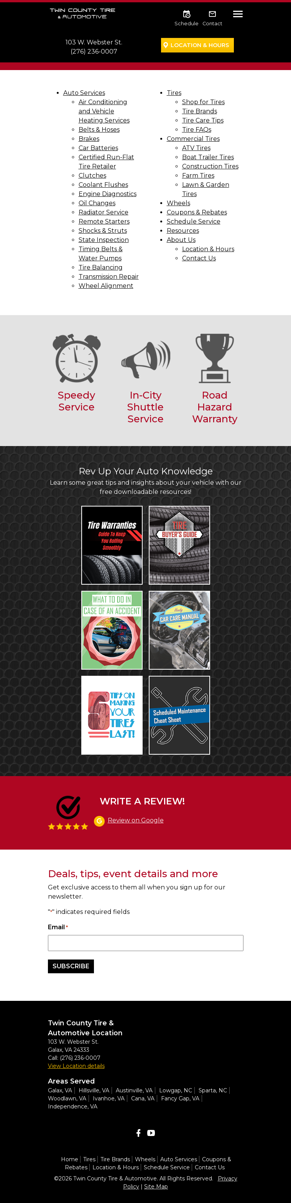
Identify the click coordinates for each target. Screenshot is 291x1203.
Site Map (156, 1186)
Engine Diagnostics (107, 194)
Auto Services (84, 92)
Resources (183, 230)
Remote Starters (104, 221)
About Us (181, 240)
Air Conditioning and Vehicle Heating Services (104, 111)
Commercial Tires (193, 138)
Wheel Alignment (106, 285)
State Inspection (104, 240)
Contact (212, 23)
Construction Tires (210, 166)
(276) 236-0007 (94, 51)
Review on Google (136, 820)
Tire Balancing (101, 267)
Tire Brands (199, 111)
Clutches (92, 175)
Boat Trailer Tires (208, 157)
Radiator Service (103, 212)
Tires (174, 92)
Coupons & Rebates (197, 212)
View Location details (76, 1065)
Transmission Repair (109, 276)
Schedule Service (193, 221)
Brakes (89, 138)
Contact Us (199, 258)
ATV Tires (196, 148)
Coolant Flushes (103, 184)
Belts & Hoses (99, 129)
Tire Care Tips (203, 120)
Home (69, 1159)
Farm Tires (198, 175)
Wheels (178, 203)
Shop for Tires (203, 102)
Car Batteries (98, 148)
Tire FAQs (196, 129)
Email (58, 927)
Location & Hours (200, 45)
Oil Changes (97, 203)
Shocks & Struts (103, 230)
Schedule (186, 23)
